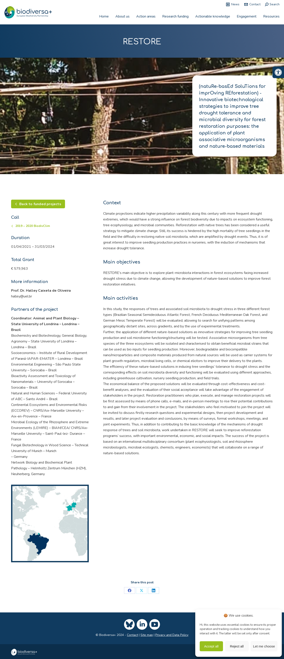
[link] (278, 72)
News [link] (232, 4)
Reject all (237, 646)
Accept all (211, 646)
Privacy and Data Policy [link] (171, 635)
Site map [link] (146, 635)
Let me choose (264, 646)
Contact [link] (252, 4)
